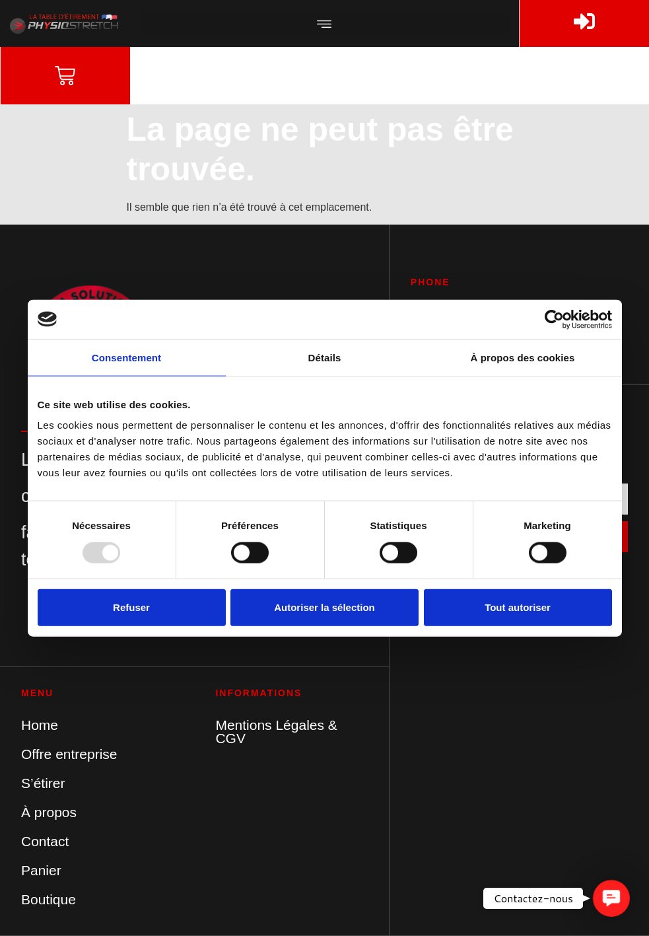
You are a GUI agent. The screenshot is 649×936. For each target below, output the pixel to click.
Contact (45, 841)
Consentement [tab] (126, 357)
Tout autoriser (518, 606)
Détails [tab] (324, 357)
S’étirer (43, 783)
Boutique (48, 899)
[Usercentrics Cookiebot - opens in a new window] (554, 319)
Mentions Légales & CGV (276, 731)
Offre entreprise (69, 754)
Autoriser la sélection (324, 606)
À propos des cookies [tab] (523, 357)
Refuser (131, 606)
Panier (41, 870)
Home (39, 725)
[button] (325, 23)
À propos (49, 812)
